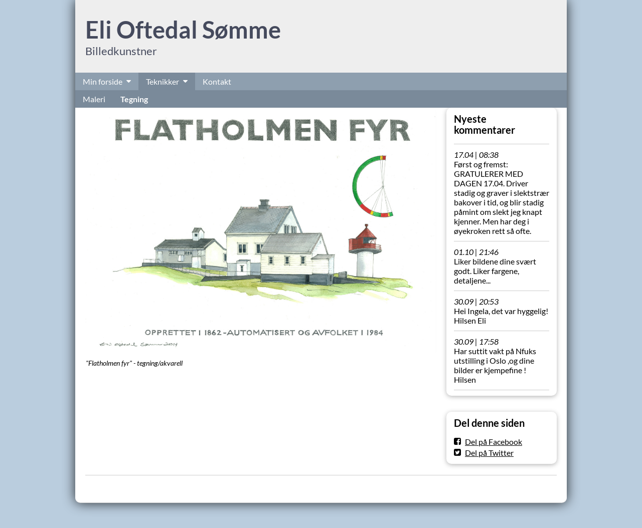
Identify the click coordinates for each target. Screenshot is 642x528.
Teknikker (162, 81)
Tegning (134, 99)
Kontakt (217, 81)
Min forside (102, 81)
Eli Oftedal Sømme (183, 30)
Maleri (94, 99)
